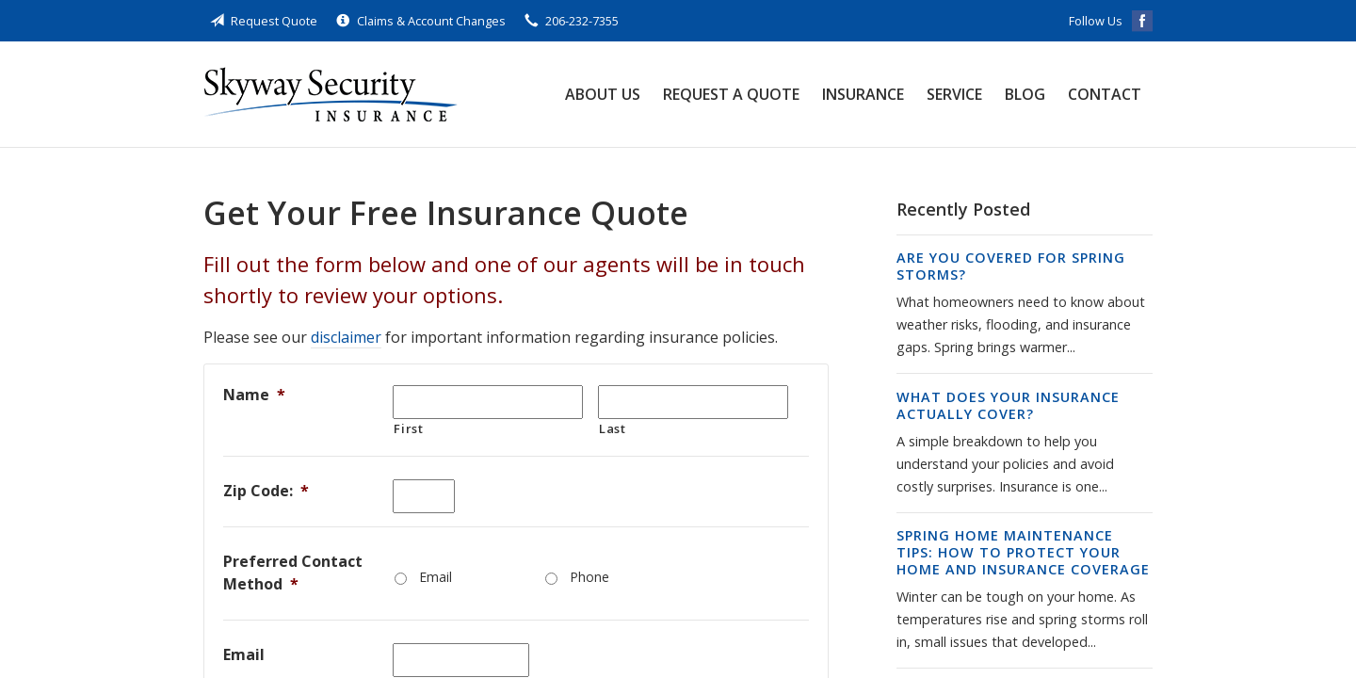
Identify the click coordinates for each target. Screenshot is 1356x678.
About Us (602, 94)
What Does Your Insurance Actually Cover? (1008, 405)
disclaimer (346, 337)
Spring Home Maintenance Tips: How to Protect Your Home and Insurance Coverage (1023, 552)
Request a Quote (731, 94)
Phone (589, 577)
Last (612, 428)
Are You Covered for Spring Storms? (1010, 266)
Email (435, 577)
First (408, 428)
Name (254, 394)
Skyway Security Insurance (330, 94)
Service (954, 94)
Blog (1025, 94)
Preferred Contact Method (293, 572)
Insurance (863, 94)
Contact (1104, 94)
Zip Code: (266, 490)
